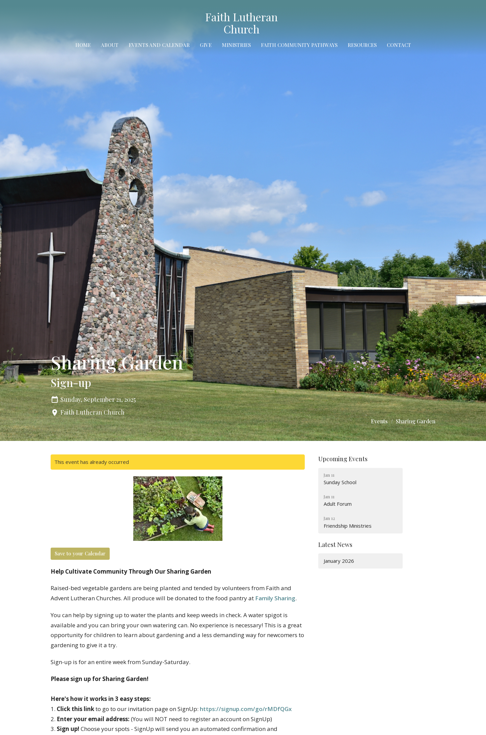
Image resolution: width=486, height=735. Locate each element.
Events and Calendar (159, 45)
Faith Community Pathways (299, 45)
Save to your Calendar (80, 553)
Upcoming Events (343, 459)
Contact (399, 45)
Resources (362, 45)
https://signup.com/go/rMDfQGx (246, 709)
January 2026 (339, 560)
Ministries (236, 45)
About (109, 45)
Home (83, 45)
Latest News (335, 545)
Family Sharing (275, 598)
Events (379, 421)
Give (206, 45)
